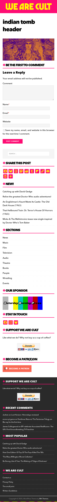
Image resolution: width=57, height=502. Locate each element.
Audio (6, 258)
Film (5, 248)
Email (5, 113)
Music (5, 243)
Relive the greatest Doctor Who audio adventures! (27, 197)
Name (6, 104)
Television (7, 253)
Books (6, 268)
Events (6, 283)
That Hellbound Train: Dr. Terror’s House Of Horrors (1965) (28, 212)
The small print (8, 486)
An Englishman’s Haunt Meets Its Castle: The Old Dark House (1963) (26, 203)
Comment (7, 83)
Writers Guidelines (10, 490)
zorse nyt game (9, 419)
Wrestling (7, 278)
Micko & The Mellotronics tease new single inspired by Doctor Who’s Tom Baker (27, 221)
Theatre (6, 263)
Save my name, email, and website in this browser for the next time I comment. (28, 132)
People (6, 273)
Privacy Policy (8, 482)
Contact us (7, 477)
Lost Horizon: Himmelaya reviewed (25, 414)
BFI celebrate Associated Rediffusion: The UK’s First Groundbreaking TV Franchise (28, 428)
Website (6, 122)
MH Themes (43, 498)
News (5, 238)
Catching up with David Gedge (17, 191)
